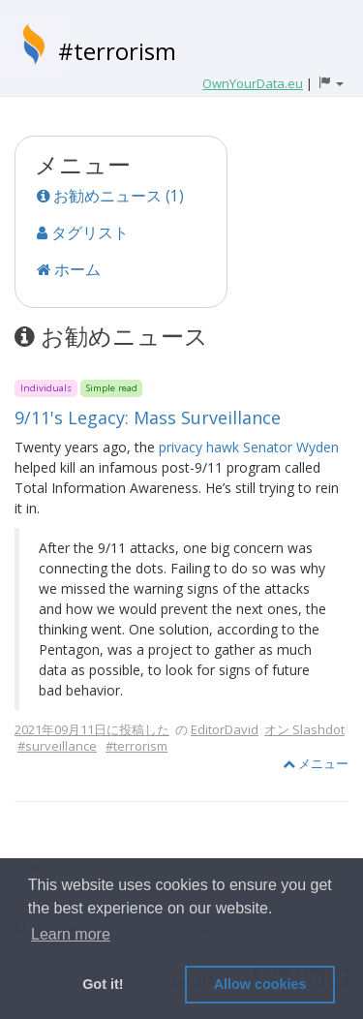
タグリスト (83, 232)
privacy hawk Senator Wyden (249, 447)
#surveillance (57, 746)
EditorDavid (224, 729)
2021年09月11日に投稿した (92, 729)
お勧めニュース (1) (110, 195)
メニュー (315, 763)
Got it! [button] (102, 984)
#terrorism (117, 51)
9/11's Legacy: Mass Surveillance (148, 417)
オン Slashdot (304, 729)
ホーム (69, 269)
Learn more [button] (70, 934)
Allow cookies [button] (260, 984)
